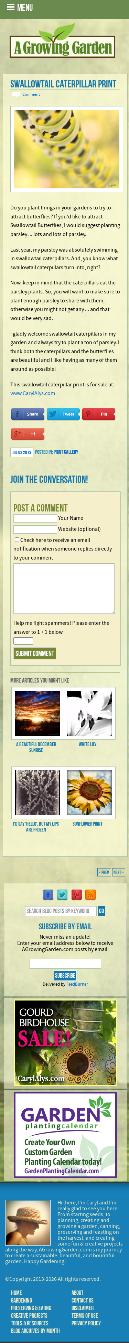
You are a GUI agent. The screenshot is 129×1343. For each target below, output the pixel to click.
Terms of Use (85, 1315)
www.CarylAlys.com (32, 393)
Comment (31, 94)
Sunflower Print (88, 824)
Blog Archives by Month (35, 1330)
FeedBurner (77, 984)
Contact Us (83, 1300)
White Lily (87, 744)
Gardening (21, 1300)
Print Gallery (66, 452)
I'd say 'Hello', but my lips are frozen (36, 827)
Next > (119, 872)
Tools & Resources (30, 1323)
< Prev (104, 872)
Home (16, 1292)
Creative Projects (29, 1315)
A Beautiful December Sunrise (36, 747)
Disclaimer (83, 1308)
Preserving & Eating (31, 1308)
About (77, 1292)
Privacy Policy (86, 1323)
